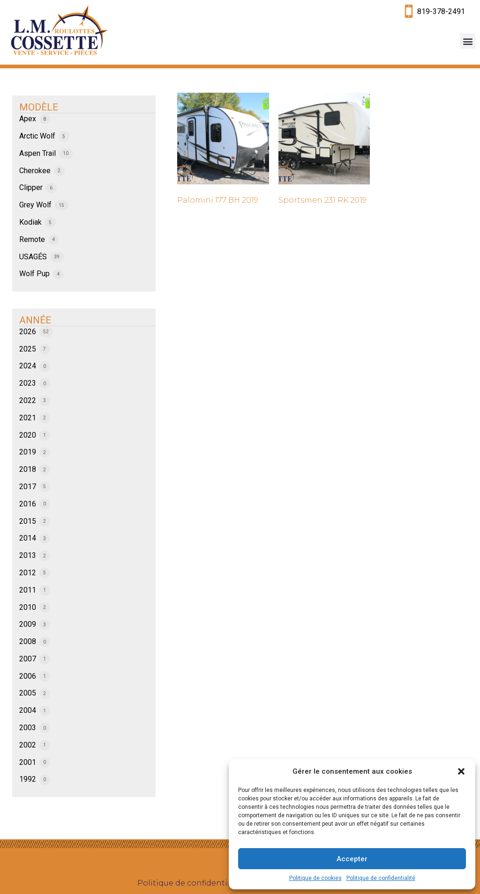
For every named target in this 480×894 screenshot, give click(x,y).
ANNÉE (35, 320)
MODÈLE (38, 107)
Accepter (352, 859)
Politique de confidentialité (380, 878)
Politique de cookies (315, 878)
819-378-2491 (441, 11)
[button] (461, 771)
